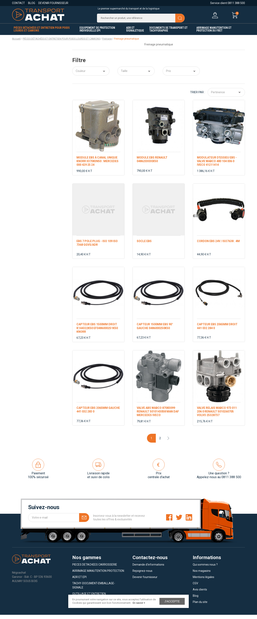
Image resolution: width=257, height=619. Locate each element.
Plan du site (200, 606)
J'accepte (172, 601)
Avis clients (200, 593)
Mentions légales (203, 581)
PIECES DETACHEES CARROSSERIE (94, 568)
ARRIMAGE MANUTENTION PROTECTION (98, 575)
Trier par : (197, 96)
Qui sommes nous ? (205, 568)
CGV (195, 587)
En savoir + (139, 602)
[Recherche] (141, 20)
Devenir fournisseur (53, 3)
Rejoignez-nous (142, 575)
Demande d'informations (148, 568)
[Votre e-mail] (58, 521)
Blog (31, 3)
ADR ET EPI (79, 581)
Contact (18, 3)
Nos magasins (202, 575)
